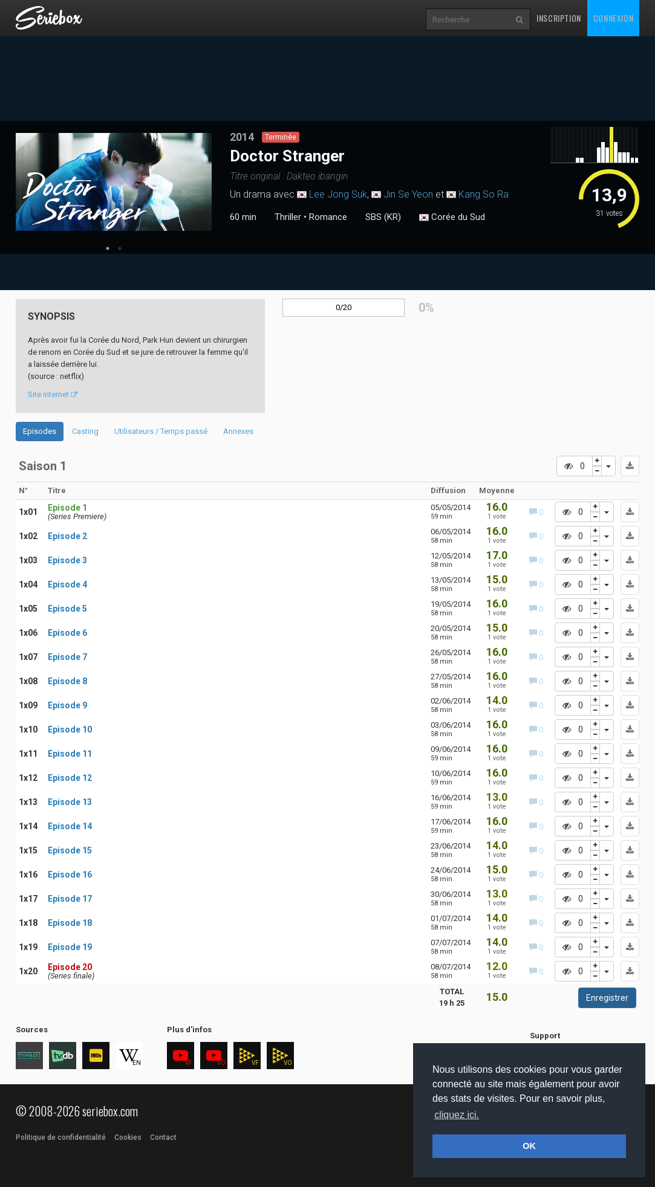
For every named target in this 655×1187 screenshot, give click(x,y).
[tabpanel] (114, 182)
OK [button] (529, 1146)
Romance (328, 217)
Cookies (128, 1137)
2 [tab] (120, 248)
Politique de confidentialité (61, 1137)
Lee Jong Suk (338, 194)
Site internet (52, 394)
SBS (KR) (383, 217)
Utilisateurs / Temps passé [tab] (160, 431)
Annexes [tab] (238, 431)
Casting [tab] (85, 431)
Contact (163, 1137)
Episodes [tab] (39, 431)
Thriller (288, 217)
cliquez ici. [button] (456, 1115)
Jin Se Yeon (408, 194)
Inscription (558, 17)
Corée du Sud (452, 217)
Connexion (613, 17)
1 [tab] (108, 248)
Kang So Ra (483, 194)
